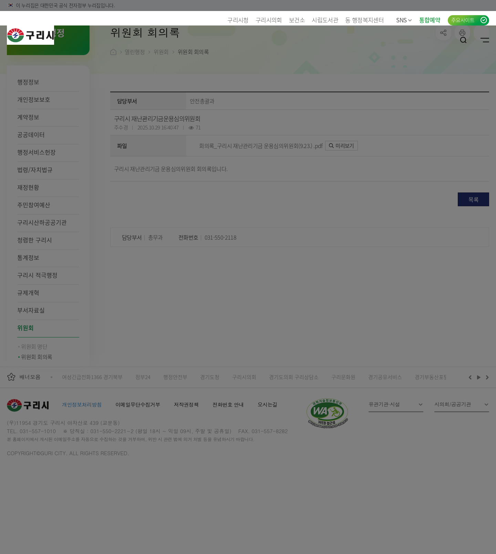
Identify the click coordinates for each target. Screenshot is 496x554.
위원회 (25, 372)
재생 (479, 422)
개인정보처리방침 (82, 449)
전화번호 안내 (228, 449)
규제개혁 (28, 337)
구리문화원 (343, 421)
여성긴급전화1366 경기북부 (92, 421)
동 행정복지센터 (364, 19)
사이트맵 (484, 39)
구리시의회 (269, 19)
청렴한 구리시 (34, 284)
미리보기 (341, 190)
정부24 (143, 421)
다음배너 (486, 422)
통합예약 (429, 19)
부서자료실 (31, 355)
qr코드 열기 (481, 77)
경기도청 (209, 421)
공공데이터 (31, 179)
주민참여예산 (33, 249)
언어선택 (421, 39)
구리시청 (237, 19)
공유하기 (443, 77)
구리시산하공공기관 (42, 267)
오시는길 (268, 449)
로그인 (441, 39)
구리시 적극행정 (37, 319)
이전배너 (471, 422)
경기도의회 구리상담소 (294, 421)
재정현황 (28, 232)
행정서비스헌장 (36, 196)
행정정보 (28, 126)
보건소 (297, 19)
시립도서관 (325, 19)
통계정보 (28, 302)
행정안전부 (175, 421)
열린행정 (135, 96)
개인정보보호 (33, 144)
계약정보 (28, 161)
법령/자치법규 (35, 214)
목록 (473, 244)
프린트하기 (462, 77)
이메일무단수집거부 (137, 449)
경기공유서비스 (385, 421)
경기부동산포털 (431, 421)
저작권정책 (186, 449)
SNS (404, 19)
